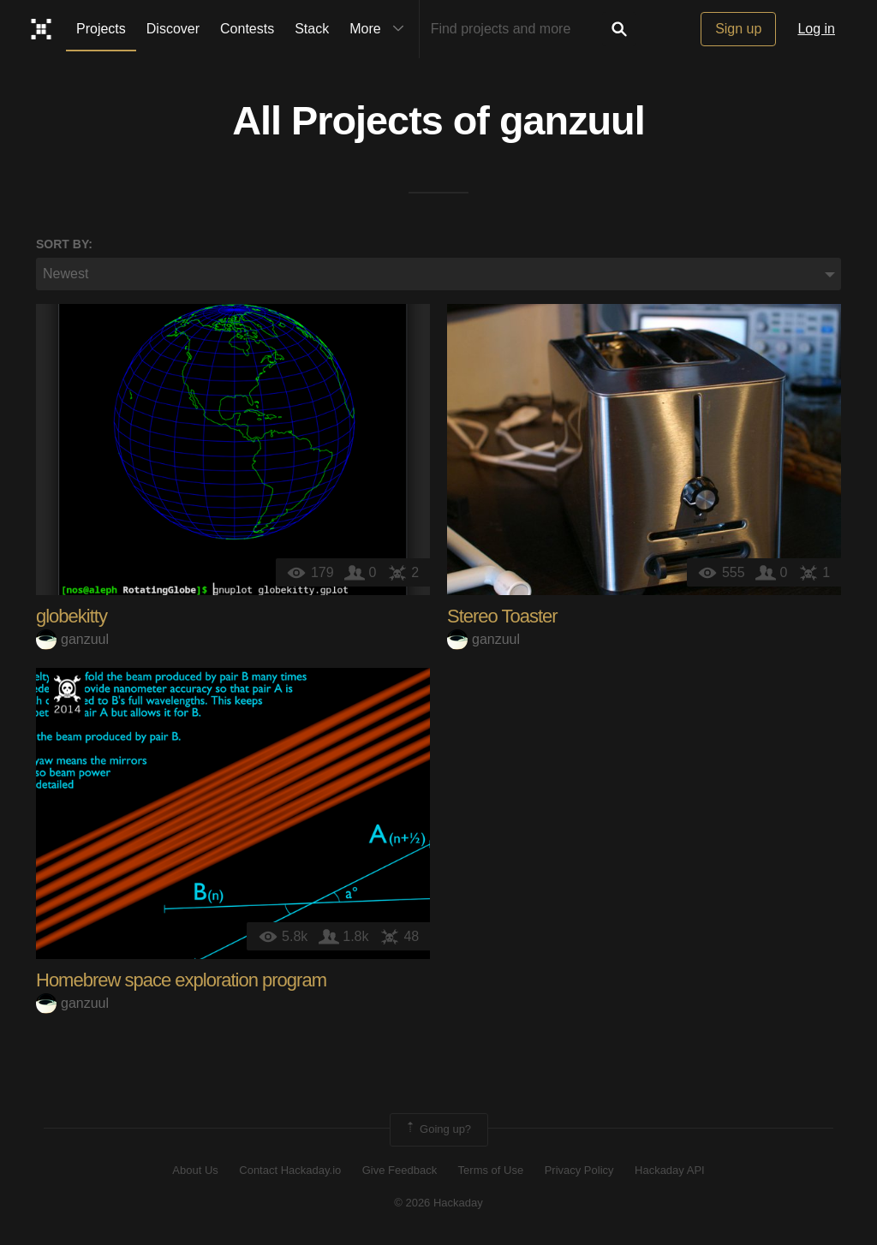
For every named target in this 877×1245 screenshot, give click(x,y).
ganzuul (572, 120)
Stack (312, 28)
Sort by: (64, 244)
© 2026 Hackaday (438, 1202)
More (380, 29)
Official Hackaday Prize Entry (67, 693)
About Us (195, 1170)
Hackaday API (670, 1170)
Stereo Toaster (502, 616)
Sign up (738, 28)
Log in (816, 28)
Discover (173, 28)
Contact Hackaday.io (290, 1170)
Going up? (437, 1129)
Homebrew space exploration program (181, 980)
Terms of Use (491, 1170)
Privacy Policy (579, 1170)
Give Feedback (399, 1170)
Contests (247, 28)
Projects (101, 28)
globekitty (71, 616)
